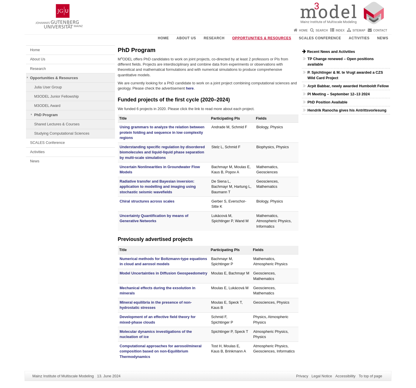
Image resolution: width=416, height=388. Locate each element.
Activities (359, 38)
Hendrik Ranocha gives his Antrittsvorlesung (346, 110)
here (190, 88)
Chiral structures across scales (147, 201)
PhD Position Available (327, 102)
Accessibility (345, 376)
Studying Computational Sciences (61, 133)
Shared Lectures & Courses (56, 124)
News (382, 38)
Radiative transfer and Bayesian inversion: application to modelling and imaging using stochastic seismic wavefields (158, 186)
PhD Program (46, 115)
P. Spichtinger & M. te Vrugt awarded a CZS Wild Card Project (345, 75)
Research (214, 38)
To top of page (370, 376)
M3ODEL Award (47, 105)
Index (340, 30)
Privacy (302, 376)
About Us (186, 38)
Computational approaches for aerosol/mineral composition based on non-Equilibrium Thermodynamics (161, 351)
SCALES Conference (320, 38)
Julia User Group (48, 87)
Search (321, 30)
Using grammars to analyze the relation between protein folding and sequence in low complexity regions (162, 132)
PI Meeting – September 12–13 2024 (338, 94)
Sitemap (358, 30)
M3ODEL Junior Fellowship (56, 96)
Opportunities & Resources (261, 38)
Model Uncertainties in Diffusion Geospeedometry (163, 273)
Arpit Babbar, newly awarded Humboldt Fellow (348, 86)
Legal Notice (321, 376)
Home (303, 30)
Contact (380, 30)
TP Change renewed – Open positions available (340, 61)
